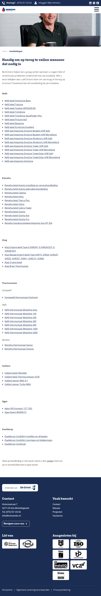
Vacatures (58, 515)
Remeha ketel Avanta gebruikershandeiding (26, 189)
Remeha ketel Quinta (15, 211)
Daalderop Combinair (15, 444)
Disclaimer (7, 589)
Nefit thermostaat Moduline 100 (20, 313)
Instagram (94, 3)
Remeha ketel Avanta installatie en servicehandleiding (31, 185)
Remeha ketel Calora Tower (18, 207)
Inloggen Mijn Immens (49, 3)
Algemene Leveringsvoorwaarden (33, 589)
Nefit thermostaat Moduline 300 (20, 321)
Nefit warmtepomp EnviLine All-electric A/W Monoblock (32, 142)
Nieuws (56, 508)
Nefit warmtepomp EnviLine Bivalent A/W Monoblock (31, 134)
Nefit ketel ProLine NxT (16, 119)
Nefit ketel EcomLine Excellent (19, 127)
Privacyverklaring (61, 589)
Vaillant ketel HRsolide (16, 373)
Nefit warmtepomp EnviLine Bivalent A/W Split (27, 130)
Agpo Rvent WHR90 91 (16, 412)
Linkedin (90, 3)
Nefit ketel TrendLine (15, 112)
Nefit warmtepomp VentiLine (19, 161)
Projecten (57, 511)
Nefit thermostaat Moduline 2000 (21, 332)
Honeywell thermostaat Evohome (21, 297)
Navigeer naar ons (14, 523)
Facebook (98, 3)
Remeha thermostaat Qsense (19, 348)
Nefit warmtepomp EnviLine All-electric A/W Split (28, 138)
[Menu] (96, 9)
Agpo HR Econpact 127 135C (18, 408)
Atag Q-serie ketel (13, 262)
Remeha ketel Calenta (15, 192)
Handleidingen (15, 51)
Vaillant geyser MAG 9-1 (16, 380)
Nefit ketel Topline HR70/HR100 (20, 108)
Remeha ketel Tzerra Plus (17, 200)
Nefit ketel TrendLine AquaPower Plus (23, 115)
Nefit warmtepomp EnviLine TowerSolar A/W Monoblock (32, 157)
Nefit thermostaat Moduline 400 (20, 325)
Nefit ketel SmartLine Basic (18, 100)
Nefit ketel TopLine (14, 104)
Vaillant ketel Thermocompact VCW (22, 376)
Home (4, 51)
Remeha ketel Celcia (14, 204)
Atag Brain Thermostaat (16, 266)
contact (50, 461)
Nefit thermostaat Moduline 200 (20, 317)
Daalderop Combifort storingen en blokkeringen (28, 440)
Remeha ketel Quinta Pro (17, 219)
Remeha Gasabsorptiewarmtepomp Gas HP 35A (28, 223)
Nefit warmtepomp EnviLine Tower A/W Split (26, 146)
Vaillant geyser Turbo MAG (18, 384)
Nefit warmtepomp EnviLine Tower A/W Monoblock (30, 149)
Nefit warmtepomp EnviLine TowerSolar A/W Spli (29, 153)
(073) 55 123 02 (19, 3)
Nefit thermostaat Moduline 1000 (21, 328)
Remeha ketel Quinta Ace (17, 215)
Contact (56, 504)
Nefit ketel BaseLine (14, 123)
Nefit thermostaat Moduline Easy (21, 309)
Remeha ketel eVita (14, 196)
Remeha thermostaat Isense (19, 345)
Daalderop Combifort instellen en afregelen (26, 436)
